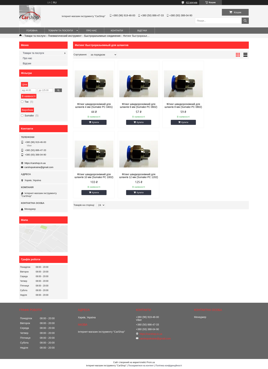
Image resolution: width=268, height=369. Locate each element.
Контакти (117, 30)
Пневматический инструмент (65, 35)
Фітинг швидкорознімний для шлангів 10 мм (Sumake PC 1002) (227, 105)
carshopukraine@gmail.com (38, 167)
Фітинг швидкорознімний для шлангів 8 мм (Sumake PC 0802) (183, 105)
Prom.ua (151, 362)
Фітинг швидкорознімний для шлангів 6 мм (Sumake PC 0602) (138, 105)
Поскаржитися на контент (141, 365)
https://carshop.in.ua (35, 163)
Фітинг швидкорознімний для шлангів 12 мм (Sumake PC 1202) (93, 176)
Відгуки (142, 30)
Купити (95, 122)
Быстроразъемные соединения (102, 35)
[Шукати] (245, 21)
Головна (31, 30)
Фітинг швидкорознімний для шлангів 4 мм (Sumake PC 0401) (93, 105)
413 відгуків (191, 2)
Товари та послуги (60, 30)
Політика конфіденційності (168, 365)
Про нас (91, 30)
